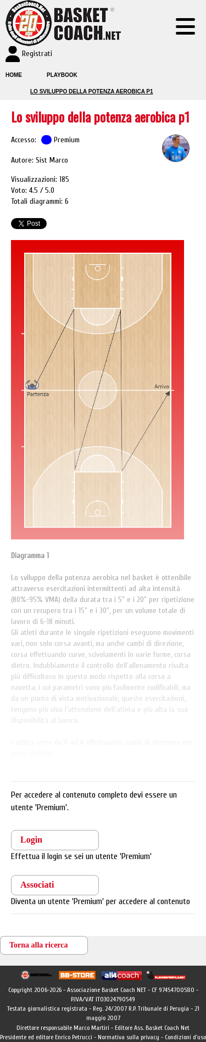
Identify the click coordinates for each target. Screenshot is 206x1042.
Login (31, 839)
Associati (37, 884)
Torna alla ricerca (38, 945)
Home (13, 75)
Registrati (37, 53)
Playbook (62, 75)
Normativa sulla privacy (128, 1037)
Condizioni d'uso (185, 1037)
